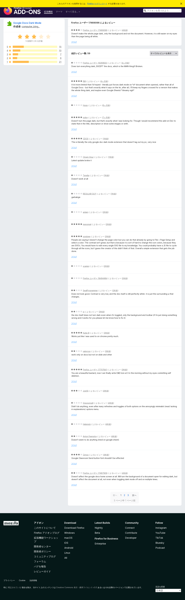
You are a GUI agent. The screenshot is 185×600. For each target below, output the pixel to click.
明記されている (14, 587)
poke (85, 117)
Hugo (85, 105)
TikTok (159, 537)
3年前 (101, 312)
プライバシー (9, 580)
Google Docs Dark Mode (27, 22)
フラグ (74, 42)
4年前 (124, 30)
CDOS (85, 139)
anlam (85, 212)
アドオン (39, 522)
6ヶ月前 (106, 105)
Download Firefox (74, 527)
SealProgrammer (90, 290)
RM (84, 81)
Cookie (22, 580)
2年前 (105, 212)
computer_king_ (30, 26)
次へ (134, 495)
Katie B (86, 333)
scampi (86, 266)
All (65, 557)
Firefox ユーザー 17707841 (95, 369)
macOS (68, 537)
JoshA (85, 391)
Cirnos (86, 455)
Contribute (131, 532)
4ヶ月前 (125, 63)
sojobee (86, 236)
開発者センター (42, 546)
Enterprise (100, 543)
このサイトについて (45, 527)
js (83, 312)
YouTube (160, 532)
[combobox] (162, 10)
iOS (66, 542)
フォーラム (40, 561)
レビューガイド (42, 571)
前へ (115, 495)
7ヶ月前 (106, 117)
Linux (67, 552)
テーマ (59, 11)
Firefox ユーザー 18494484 (95, 278)
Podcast (160, 547)
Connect (130, 527)
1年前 (105, 139)
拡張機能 (48, 11)
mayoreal (87, 224)
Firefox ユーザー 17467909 (95, 473)
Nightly (99, 527)
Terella (86, 175)
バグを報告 (40, 566)
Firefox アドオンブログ (46, 532)
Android (68, 547)
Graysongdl (88, 403)
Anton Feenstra (90, 436)
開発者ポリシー (42, 551)
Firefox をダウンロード (97, 3)
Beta (97, 532)
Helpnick (87, 424)
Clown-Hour (88, 157)
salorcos (86, 351)
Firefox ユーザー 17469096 (95, 30)
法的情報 (33, 580)
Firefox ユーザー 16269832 (95, 63)
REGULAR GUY (89, 194)
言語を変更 (160, 587)
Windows (69, 532)
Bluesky (159, 542)
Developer (131, 537)
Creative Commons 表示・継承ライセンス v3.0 (76, 587)
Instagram (161, 527)
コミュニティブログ (45, 556)
